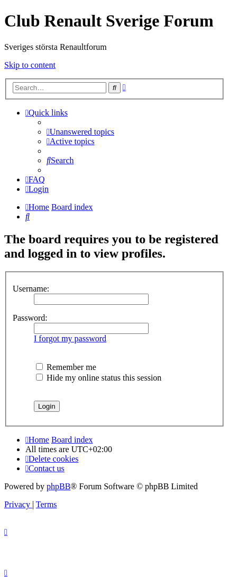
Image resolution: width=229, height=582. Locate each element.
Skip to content (30, 64)
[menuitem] (80, 131)
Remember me (66, 367)
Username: (31, 288)
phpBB (58, 486)
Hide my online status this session (98, 377)
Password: (30, 317)
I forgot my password (70, 338)
